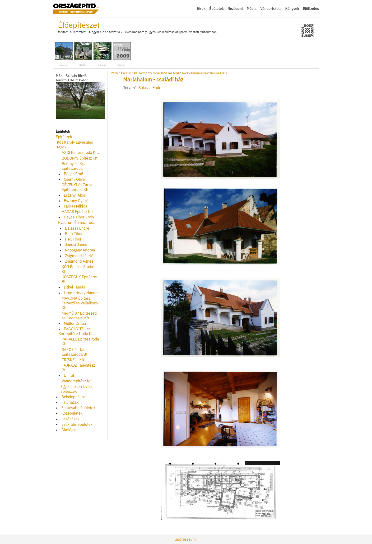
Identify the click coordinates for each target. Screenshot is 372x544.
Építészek (64, 136)
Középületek (72, 413)
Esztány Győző (76, 200)
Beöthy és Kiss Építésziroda (74, 166)
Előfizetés (311, 8)
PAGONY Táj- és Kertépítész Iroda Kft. (77, 331)
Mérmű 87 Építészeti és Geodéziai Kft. (79, 315)
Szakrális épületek (77, 424)
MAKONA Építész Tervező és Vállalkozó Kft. (80, 303)
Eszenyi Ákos (75, 195)
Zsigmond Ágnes (79, 261)
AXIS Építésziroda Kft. (80, 152)
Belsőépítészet (74, 396)
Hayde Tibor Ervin (79, 217)
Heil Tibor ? (74, 239)
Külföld (102, 53)
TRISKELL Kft (73, 359)
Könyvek (292, 8)
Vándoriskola (270, 8)
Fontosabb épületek (78, 407)
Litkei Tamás (74, 287)
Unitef (69, 375)
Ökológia (68, 429)
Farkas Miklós (75, 206)
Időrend (121, 53)
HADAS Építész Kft (77, 211)
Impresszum (185, 539)
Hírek (201, 8)
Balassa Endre (77, 228)
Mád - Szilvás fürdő (71, 75)
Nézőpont (235, 8)
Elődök (83, 53)
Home (114, 72)
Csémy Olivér (75, 179)
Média (251, 8)
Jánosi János (76, 244)
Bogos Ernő (73, 173)
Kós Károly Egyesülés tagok (164, 72)
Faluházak (70, 402)
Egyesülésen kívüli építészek (76, 389)
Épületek (216, 8)
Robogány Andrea (80, 250)
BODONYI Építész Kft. (80, 158)
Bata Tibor (74, 233)
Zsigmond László (79, 255)
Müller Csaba (75, 323)
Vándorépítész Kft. (77, 380)
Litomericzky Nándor (81, 292)
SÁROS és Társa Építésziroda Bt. (75, 352)
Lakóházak (70, 418)
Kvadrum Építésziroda (76, 222)
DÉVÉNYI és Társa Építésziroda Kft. (77, 187)
